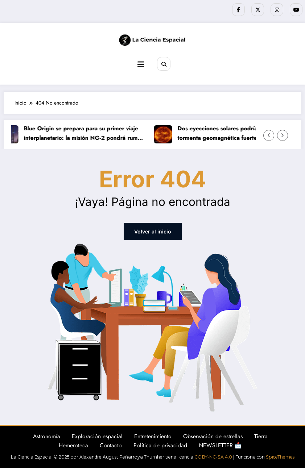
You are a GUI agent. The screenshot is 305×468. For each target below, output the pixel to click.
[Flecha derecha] (282, 135)
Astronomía (46, 436)
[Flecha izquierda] (269, 135)
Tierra (261, 436)
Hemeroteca (73, 445)
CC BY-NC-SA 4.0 (213, 457)
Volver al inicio (152, 231)
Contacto (111, 445)
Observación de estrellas (213, 436)
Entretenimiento (153, 436)
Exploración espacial (97, 436)
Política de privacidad (160, 445)
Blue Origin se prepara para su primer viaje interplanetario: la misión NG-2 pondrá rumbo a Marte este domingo (85, 133)
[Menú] (140, 64)
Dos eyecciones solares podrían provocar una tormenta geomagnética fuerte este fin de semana (238, 133)
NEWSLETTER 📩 (220, 445)
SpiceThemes (280, 457)
